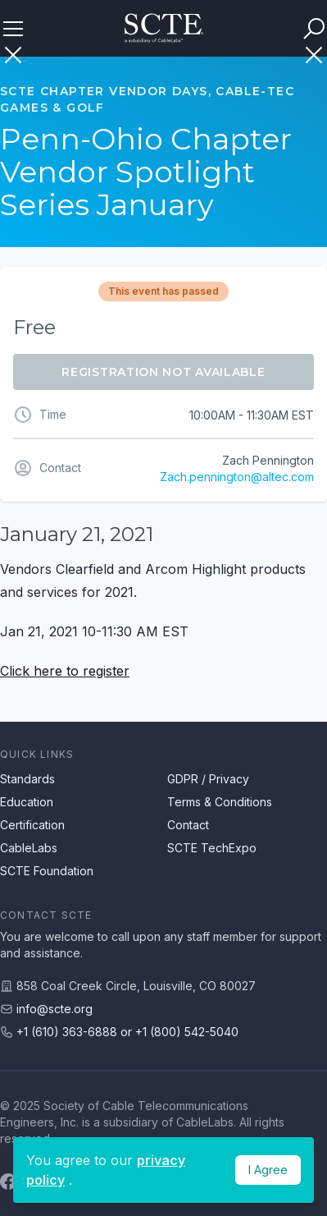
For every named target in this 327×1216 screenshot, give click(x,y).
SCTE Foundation (46, 871)
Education (26, 802)
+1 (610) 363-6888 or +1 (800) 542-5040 (127, 1032)
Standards (27, 779)
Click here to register (64, 671)
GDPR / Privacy (208, 779)
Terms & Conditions (219, 802)
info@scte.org (54, 1009)
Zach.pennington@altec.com (237, 477)
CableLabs (28, 848)
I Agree (268, 1170)
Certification (32, 825)
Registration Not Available (163, 372)
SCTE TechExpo (212, 848)
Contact (188, 825)
